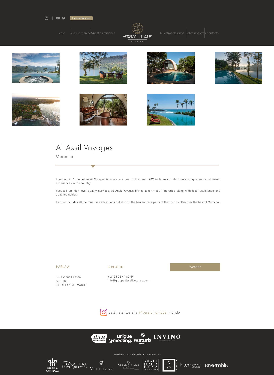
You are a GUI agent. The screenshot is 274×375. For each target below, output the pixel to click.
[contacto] (213, 33)
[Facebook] (52, 18)
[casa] (62, 33)
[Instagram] (46, 18)
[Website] (195, 267)
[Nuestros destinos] (172, 33)
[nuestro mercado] (81, 33)
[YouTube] (58, 18)
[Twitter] (63, 18)
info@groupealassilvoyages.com (129, 281)
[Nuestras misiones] (103, 33)
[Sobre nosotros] (196, 33)
